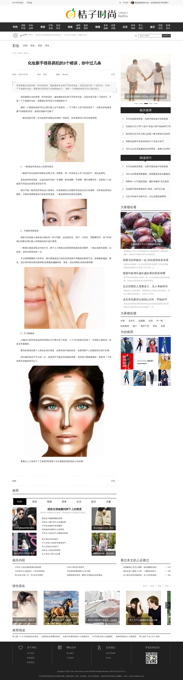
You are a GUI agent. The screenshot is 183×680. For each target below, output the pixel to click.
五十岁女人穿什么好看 (51, 554)
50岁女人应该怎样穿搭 (51, 550)
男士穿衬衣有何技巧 (50, 539)
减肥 (78, 25)
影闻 (168, 25)
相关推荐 (146, 110)
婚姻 (106, 28)
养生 (58, 28)
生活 (125, 27)
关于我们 (30, 653)
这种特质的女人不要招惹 (126, 636)
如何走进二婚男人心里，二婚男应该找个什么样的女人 (139, 571)
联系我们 (30, 662)
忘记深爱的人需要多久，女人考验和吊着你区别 (145, 286)
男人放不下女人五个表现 (149, 636)
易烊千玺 (145, 326)
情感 (97, 27)
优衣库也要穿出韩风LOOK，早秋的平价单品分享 (145, 299)
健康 (78, 28)
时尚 (15, 27)
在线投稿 (30, 658)
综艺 (160, 28)
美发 (51, 28)
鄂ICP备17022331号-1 (118, 671)
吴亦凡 (132, 321)
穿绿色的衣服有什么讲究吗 (53, 529)
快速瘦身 (125, 326)
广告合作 (70, 658)
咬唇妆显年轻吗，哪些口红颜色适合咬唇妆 (84, 575)
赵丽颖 (142, 321)
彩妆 (58, 25)
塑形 (86, 28)
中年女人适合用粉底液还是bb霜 (28, 567)
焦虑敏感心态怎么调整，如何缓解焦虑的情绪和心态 (139, 567)
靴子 (135, 326)
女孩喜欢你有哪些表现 (50, 636)
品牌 (31, 28)
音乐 (168, 28)
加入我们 (70, 653)
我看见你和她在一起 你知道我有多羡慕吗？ (146, 260)
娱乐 (152, 27)
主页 (14, 53)
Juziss (108, 658)
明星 (160, 25)
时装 (23, 28)
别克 (151, 321)
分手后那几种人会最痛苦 (102, 636)
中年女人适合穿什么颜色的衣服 (55, 533)
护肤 (51, 25)
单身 (106, 25)
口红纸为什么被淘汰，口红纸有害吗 (30, 571)
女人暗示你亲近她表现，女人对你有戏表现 (139, 575)
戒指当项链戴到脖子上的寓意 (64, 509)
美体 (70, 27)
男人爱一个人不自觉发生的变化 (25, 636)
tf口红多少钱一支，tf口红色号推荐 (29, 575)
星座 (133, 25)
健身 (86, 25)
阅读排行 (146, 158)
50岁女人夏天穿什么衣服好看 (54, 522)
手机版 (29, 3)
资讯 (141, 28)
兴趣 (108, 501)
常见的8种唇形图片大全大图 (78, 571)
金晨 (163, 326)
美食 (133, 28)
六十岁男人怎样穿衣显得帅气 (54, 543)
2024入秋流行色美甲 (75, 567)
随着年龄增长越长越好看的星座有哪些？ (144, 273)
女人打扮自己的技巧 (50, 546)
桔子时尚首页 (17, 3)
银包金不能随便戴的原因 (52, 518)
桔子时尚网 (110, 653)
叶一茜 (159, 321)
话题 (113, 28)
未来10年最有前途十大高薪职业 (76, 636)
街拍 (31, 25)
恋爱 (113, 25)
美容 (42, 27)
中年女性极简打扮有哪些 (52, 526)
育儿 (141, 25)
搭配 (23, 25)
